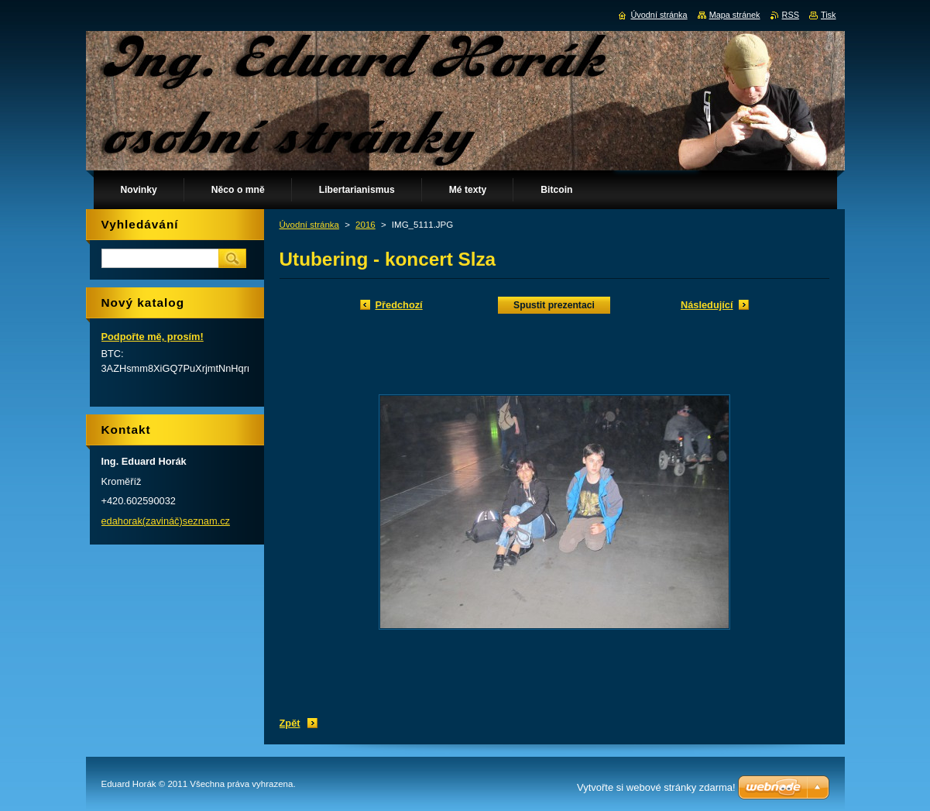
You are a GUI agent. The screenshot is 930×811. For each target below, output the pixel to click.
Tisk (828, 14)
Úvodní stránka (309, 224)
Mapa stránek (734, 14)
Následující (707, 305)
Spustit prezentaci (554, 305)
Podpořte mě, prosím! (152, 336)
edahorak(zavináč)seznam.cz (165, 521)
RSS (790, 14)
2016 (365, 224)
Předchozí (399, 305)
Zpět (290, 723)
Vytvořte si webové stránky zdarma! (656, 787)
